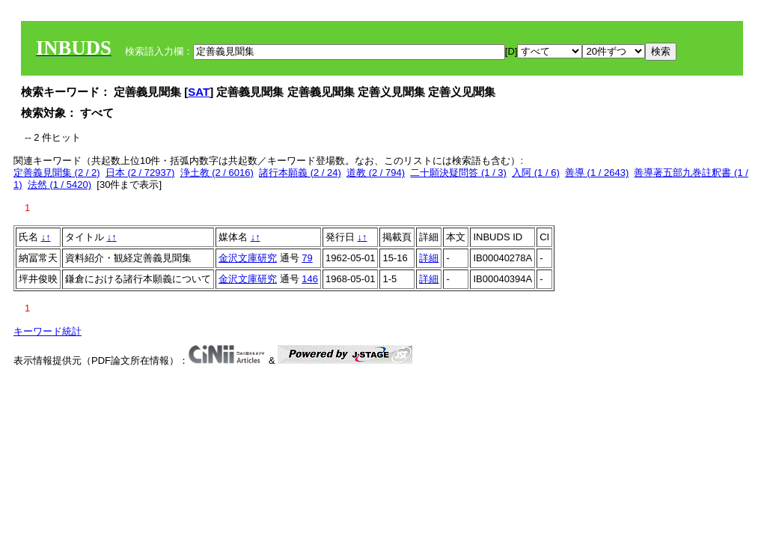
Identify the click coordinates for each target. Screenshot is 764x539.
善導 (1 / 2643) (597, 172)
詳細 (428, 258)
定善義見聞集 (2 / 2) (56, 172)
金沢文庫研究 (247, 258)
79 (307, 258)
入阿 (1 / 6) (536, 172)
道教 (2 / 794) (375, 172)
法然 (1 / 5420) (59, 184)
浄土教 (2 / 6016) (217, 172)
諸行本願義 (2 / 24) (300, 172)
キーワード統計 (47, 331)
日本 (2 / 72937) (140, 172)
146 (310, 278)
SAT (199, 91)
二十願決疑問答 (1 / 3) (458, 172)
